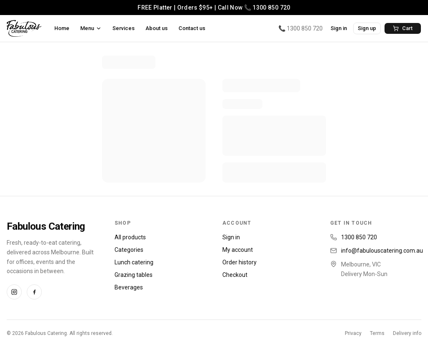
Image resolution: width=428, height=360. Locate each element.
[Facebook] (34, 291)
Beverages (129, 287)
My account (237, 249)
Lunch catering (134, 262)
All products (130, 237)
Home (61, 28)
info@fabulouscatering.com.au (382, 250)
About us (156, 28)
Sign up (367, 28)
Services (123, 28)
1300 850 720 (359, 237)
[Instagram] (14, 291)
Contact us (191, 28)
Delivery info (407, 333)
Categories (129, 249)
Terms (377, 333)
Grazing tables (134, 274)
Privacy (353, 333)
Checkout (234, 274)
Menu (91, 28)
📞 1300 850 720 (300, 28)
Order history (239, 262)
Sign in (339, 28)
